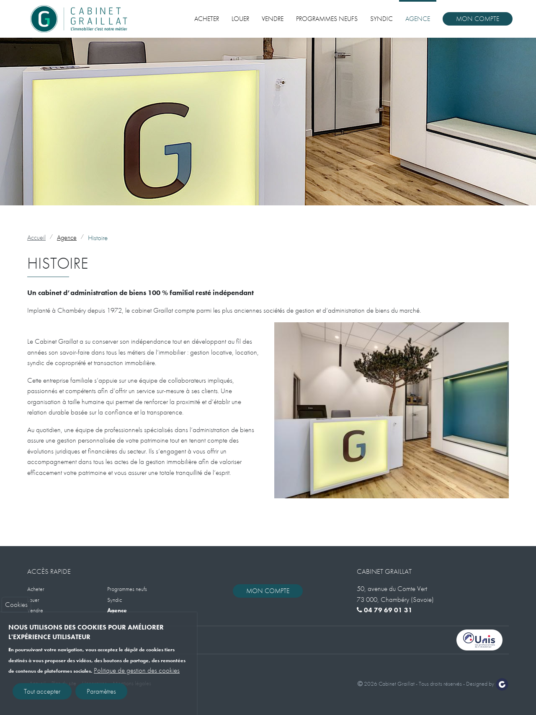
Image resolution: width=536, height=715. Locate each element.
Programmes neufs (327, 18)
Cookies (16, 607)
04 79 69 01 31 (384, 610)
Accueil (36, 237)
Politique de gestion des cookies (137, 673)
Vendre (272, 18)
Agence (417, 18)
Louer (240, 18)
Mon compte (477, 18)
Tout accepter (42, 693)
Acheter (206, 18)
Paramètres (101, 693)
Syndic (381, 18)
